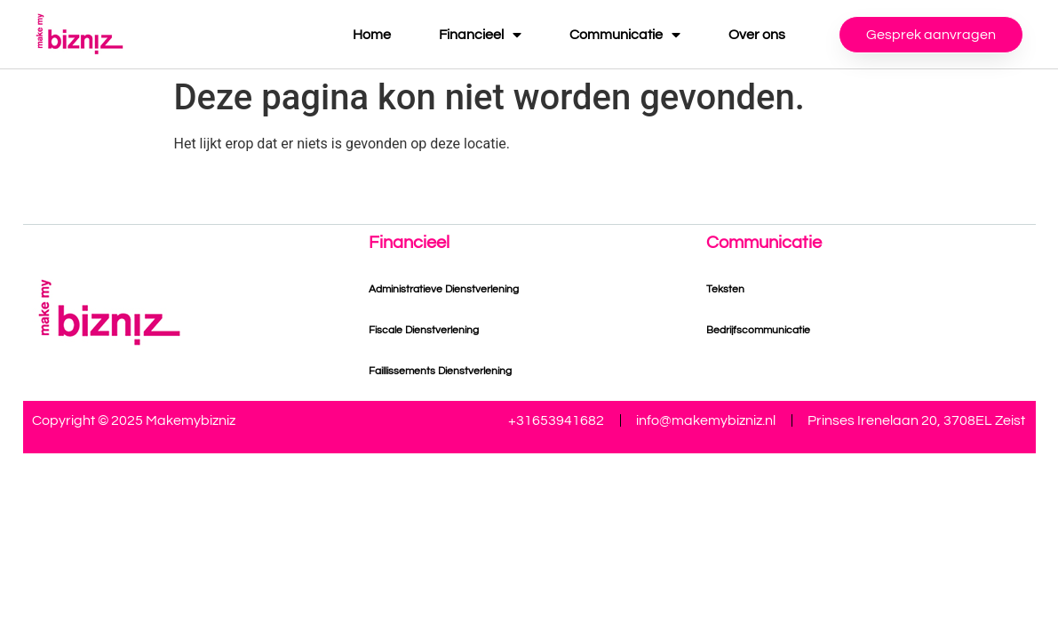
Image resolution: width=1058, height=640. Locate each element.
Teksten (725, 289)
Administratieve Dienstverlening (444, 289)
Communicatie (624, 35)
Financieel (480, 35)
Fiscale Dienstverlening (424, 330)
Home (372, 35)
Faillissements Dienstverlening (440, 371)
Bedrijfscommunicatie (758, 330)
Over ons (756, 35)
